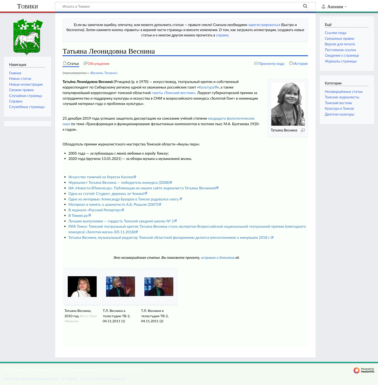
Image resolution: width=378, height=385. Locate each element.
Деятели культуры (339, 114)
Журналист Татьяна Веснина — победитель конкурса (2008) (118, 182)
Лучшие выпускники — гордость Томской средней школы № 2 (121, 221)
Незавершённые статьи (343, 91)
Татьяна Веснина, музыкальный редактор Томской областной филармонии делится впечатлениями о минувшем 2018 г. (169, 237)
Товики (27, 6)
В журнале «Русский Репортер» (94, 210)
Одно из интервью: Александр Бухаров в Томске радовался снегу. (123, 199)
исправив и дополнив (218, 257)
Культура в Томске (339, 108)
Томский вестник (338, 103)
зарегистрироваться (264, 25)
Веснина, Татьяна (103, 73)
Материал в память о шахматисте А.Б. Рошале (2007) (113, 204)
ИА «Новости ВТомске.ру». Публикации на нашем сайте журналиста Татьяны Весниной (142, 188)
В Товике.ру (78, 215)
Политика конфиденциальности (31, 378)
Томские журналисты (342, 97)
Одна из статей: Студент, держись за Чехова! (106, 193)
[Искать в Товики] (185, 6)
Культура (206, 87)
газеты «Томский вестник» (173, 92)
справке (222, 35)
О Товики (69, 378)
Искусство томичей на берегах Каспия (100, 177)
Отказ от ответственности (103, 378)
